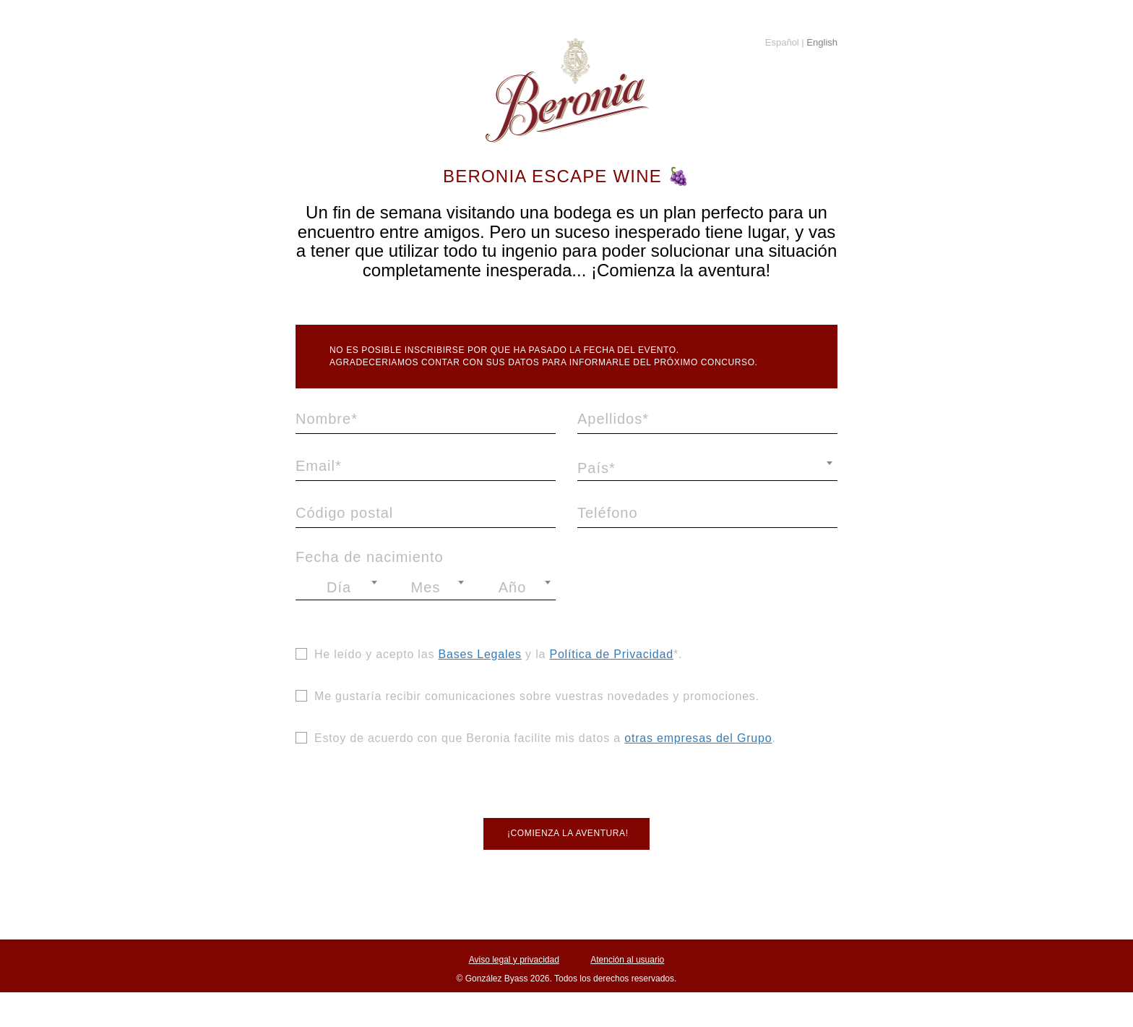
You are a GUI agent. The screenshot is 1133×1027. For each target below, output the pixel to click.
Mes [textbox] (426, 587)
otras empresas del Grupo (698, 738)
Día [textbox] (339, 587)
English (820, 42)
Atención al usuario (627, 960)
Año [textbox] (513, 587)
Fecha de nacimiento (370, 557)
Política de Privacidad (611, 654)
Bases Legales (479, 654)
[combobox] (707, 468)
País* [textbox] (596, 468)
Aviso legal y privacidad (514, 960)
